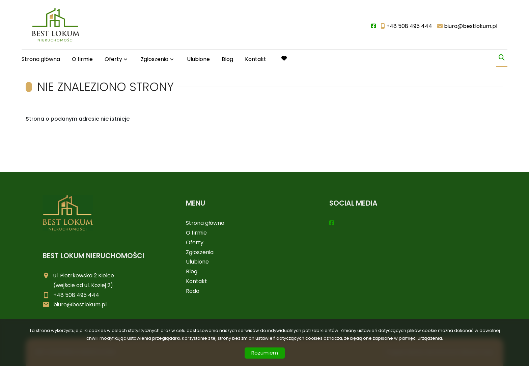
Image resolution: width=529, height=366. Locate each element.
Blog (227, 59)
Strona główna (41, 59)
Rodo (192, 291)
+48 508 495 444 (76, 295)
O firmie (82, 59)
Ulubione (198, 59)
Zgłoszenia (154, 59)
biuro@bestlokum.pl (80, 304)
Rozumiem (264, 352)
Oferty (113, 59)
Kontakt (255, 59)
